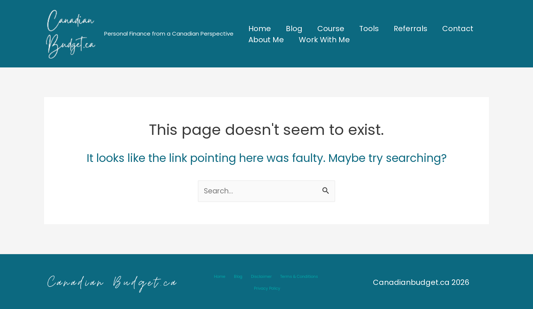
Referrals (410, 28)
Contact (457, 28)
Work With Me (324, 39)
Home (259, 28)
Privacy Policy (317, 282)
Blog (294, 28)
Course (330, 28)
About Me (266, 39)
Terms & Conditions (278, 282)
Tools (369, 28)
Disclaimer (242, 282)
